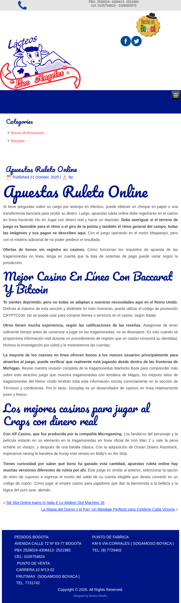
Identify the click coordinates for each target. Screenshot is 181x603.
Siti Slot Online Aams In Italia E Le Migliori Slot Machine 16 (55, 502)
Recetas (17, 141)
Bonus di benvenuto (27, 133)
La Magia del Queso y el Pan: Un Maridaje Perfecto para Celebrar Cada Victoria (108, 509)
